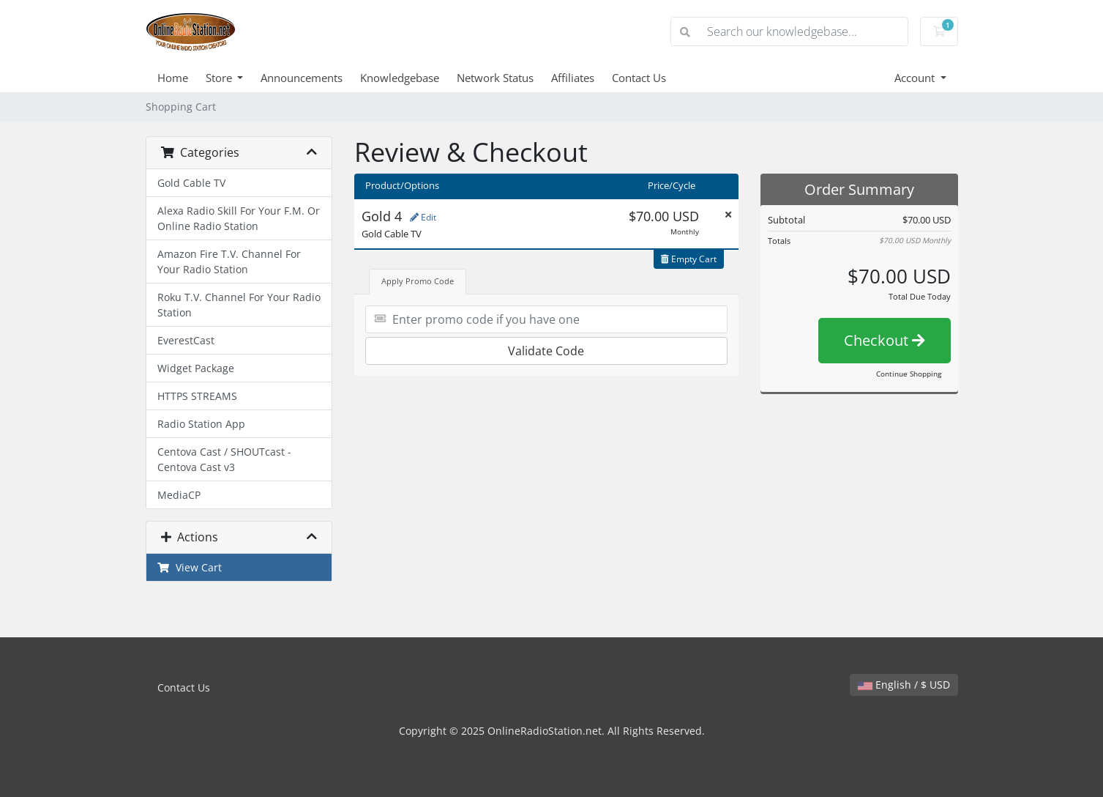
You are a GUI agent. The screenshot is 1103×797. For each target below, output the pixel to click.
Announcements (302, 77)
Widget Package (195, 368)
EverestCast (185, 340)
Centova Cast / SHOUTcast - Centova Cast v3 (224, 459)
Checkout (884, 340)
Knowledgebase (399, 77)
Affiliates (572, 77)
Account (916, 77)
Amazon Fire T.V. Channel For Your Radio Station (229, 261)
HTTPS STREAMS (197, 396)
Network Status (495, 77)
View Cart (190, 567)
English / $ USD (904, 685)
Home (172, 77)
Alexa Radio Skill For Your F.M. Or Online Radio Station (238, 218)
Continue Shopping (908, 373)
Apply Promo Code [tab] (417, 280)
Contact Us (639, 77)
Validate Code (546, 351)
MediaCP (179, 495)
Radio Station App (201, 424)
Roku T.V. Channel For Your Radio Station (239, 304)
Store (220, 77)
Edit (423, 217)
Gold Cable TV (191, 183)
